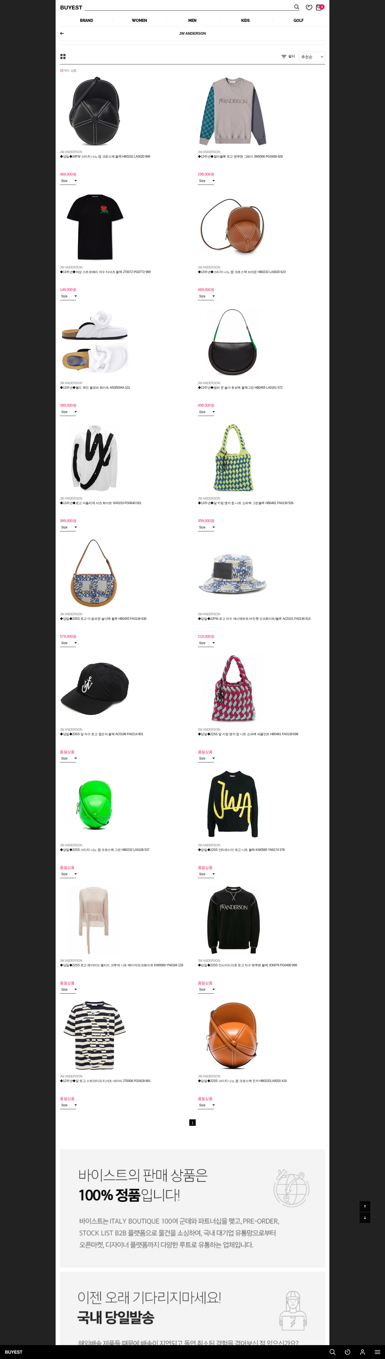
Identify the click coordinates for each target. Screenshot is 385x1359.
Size (68, 181)
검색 (332, 1352)
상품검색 (192, 7)
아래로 (365, 1217)
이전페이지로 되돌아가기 (64, 33)
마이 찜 (305, 7)
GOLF (298, 20)
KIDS (245, 20)
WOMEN (139, 20)
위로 (365, 1206)
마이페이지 (362, 1352)
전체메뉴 (377, 1352)
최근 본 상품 (347, 1352)
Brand (86, 20)
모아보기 (63, 56)
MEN (192, 20)
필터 (288, 56)
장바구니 (322, 7)
